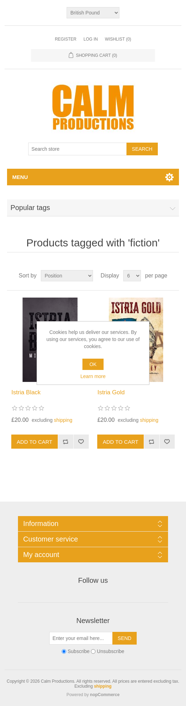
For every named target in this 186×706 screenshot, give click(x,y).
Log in (90, 39)
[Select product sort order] (67, 275)
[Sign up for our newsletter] (81, 638)
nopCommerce (104, 694)
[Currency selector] (93, 12)
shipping (63, 420)
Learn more (93, 376)
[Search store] (77, 149)
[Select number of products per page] (132, 275)
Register (65, 39)
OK (93, 364)
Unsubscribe (110, 651)
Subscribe (78, 651)
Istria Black (26, 392)
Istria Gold (110, 392)
